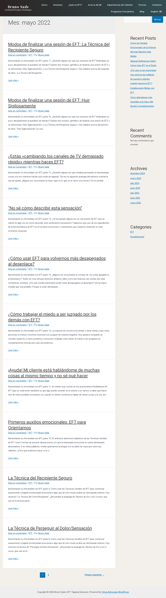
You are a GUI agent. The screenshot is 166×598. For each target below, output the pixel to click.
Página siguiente (94, 574)
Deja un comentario (17, 55)
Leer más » (13, 80)
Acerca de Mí (94, 4)
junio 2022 (135, 198)
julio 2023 (134, 183)
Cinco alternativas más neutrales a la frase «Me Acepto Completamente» (142, 101)
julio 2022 (134, 193)
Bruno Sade (18, 6)
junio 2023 (135, 188)
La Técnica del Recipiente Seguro (40, 477)
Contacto (157, 4)
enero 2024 (135, 178)
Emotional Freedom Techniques (18, 10)
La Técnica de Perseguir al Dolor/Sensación (50, 528)
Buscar (157, 19)
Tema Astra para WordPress (115, 592)
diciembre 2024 (137, 173)
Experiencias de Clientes (120, 4)
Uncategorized (137, 236)
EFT (30, 55)
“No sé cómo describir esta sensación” (45, 208)
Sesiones (57, 4)
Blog (142, 11)
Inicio (44, 4)
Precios (142, 4)
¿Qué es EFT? (75, 4)
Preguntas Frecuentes (122, 11)
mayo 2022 (135, 203)
